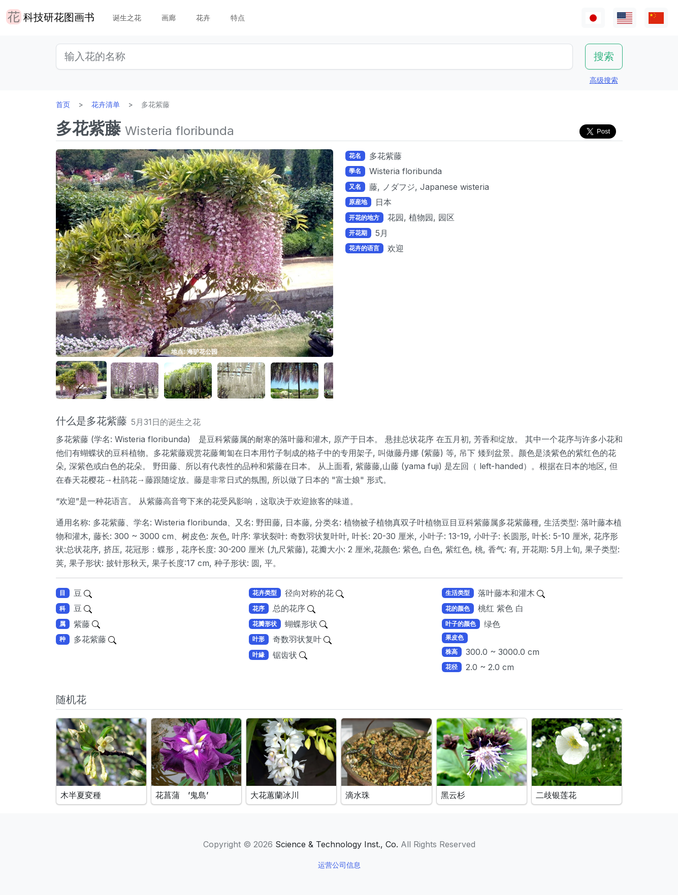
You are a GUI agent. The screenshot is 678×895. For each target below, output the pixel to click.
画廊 (169, 17)
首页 (63, 104)
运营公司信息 (339, 864)
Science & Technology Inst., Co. (336, 844)
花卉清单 (105, 104)
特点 (238, 17)
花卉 (203, 17)
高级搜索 (604, 80)
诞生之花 (127, 17)
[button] (81, 380)
